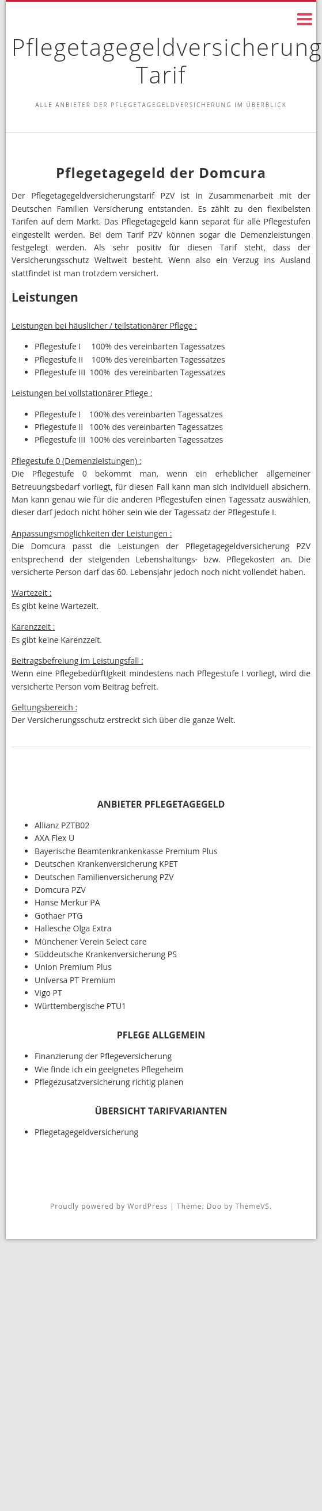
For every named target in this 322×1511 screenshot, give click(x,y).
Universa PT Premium (75, 980)
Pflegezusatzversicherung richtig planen (109, 1081)
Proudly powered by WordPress (109, 1206)
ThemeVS (253, 1206)
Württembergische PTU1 (80, 1005)
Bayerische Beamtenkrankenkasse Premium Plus (126, 851)
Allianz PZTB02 (62, 825)
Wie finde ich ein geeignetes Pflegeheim (109, 1069)
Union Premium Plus (73, 966)
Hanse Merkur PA (67, 902)
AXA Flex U (54, 837)
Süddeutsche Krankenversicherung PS (106, 954)
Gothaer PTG (59, 915)
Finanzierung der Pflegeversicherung (103, 1056)
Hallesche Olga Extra (73, 928)
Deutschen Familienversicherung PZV (104, 876)
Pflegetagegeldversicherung (86, 1131)
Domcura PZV (60, 889)
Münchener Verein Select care (91, 941)
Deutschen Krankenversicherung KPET (106, 863)
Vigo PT (48, 992)
